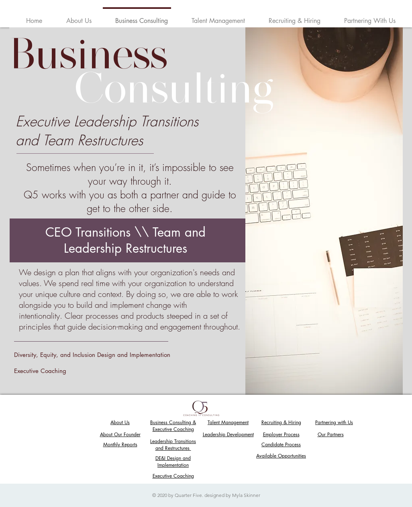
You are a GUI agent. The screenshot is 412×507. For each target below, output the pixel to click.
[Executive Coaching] (102, 371)
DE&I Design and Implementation (173, 461)
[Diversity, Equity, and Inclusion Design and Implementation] (99, 354)
